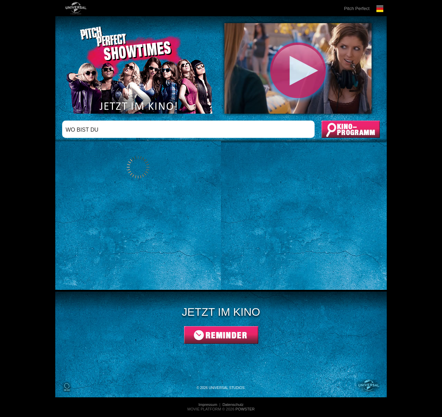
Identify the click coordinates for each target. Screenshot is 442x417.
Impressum (208, 404)
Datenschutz (232, 404)
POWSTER (245, 409)
